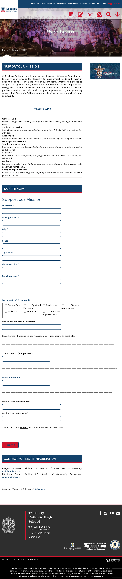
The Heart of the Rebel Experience (102, 81)
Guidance (31, 311)
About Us (35, 4)
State (6, 240)
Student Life (94, 4)
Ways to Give (97, 65)
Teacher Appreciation (70, 306)
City (5, 229)
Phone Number (10, 264)
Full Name (8, 205)
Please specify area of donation (19, 321)
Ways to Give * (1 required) (16, 300)
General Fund (14, 305)
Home (5, 50)
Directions (34, 536)
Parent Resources (47, 4)
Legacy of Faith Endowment (98, 90)
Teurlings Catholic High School (23, 559)
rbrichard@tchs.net (12, 471)
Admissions (73, 4)
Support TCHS (114, 4)
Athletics (83, 4)
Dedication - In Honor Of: (15, 413)
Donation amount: (12, 377)
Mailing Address (11, 217)
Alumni (103, 4)
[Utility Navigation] (118, 13)
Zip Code (7, 252)
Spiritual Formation (32, 306)
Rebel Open (96, 98)
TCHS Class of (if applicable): (17, 353)
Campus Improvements (51, 313)
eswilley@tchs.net (11, 476)
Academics (61, 4)
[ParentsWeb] (90, 13)
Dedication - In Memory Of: (16, 401)
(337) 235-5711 (44, 533)
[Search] (108, 13)
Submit (10, 445)
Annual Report (98, 72)
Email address (10, 276)
